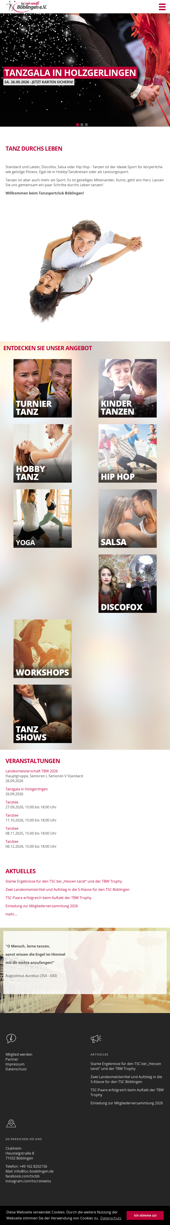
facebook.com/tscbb (23, 1176)
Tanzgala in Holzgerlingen (27, 789)
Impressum (15, 1064)
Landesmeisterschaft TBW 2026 (32, 771)
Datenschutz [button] (110, 1218)
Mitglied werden (19, 1054)
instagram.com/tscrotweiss (28, 1181)
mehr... (11, 914)
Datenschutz (16, 1069)
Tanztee (12, 802)
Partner (12, 1059)
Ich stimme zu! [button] (145, 1215)
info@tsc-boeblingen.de (34, 1171)
